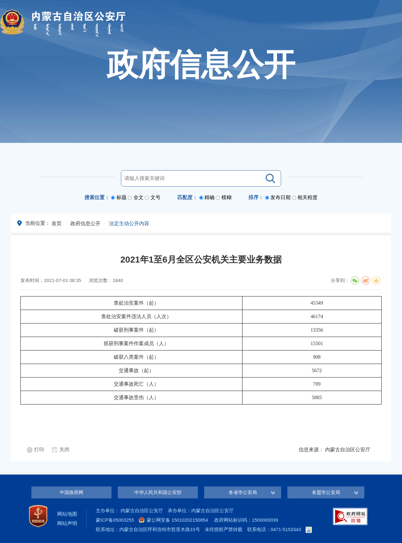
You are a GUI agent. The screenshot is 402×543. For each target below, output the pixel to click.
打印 (39, 449)
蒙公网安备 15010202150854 (177, 520)
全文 (138, 197)
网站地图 (67, 514)
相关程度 (307, 197)
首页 (57, 223)
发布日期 (280, 197)
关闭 (64, 449)
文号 (155, 197)
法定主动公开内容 (129, 223)
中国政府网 (71, 492)
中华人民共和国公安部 (158, 492)
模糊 (226, 197)
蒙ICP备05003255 (115, 520)
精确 (209, 197)
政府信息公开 (85, 223)
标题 (122, 197)
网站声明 (67, 523)
